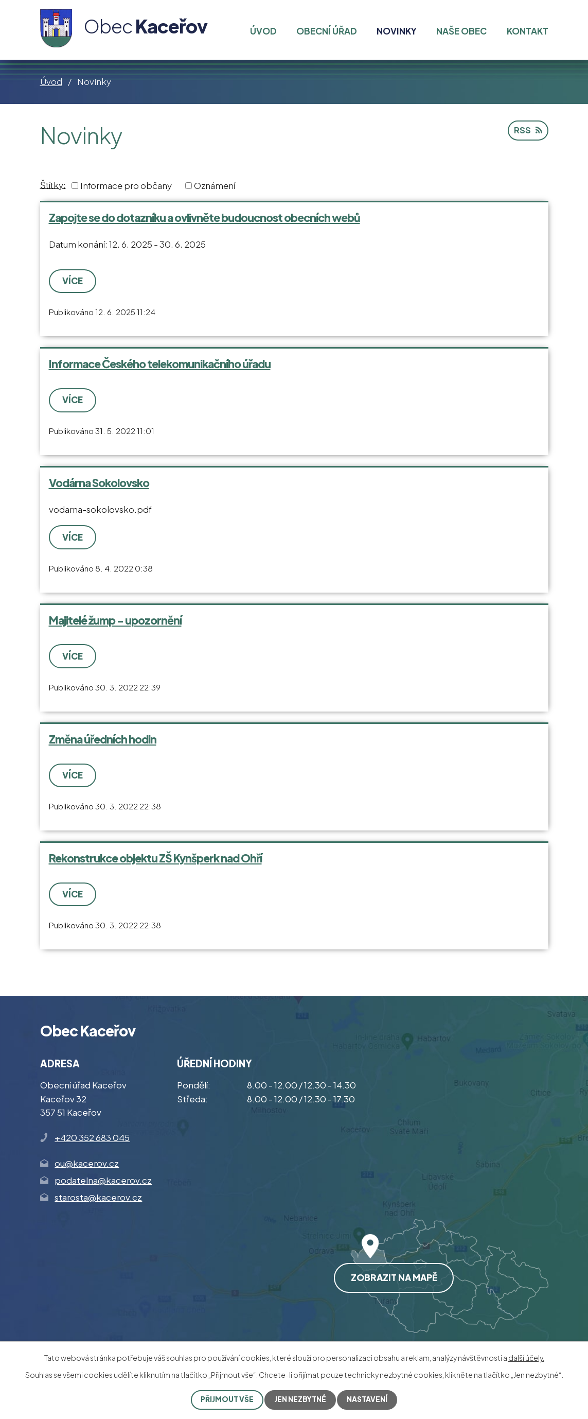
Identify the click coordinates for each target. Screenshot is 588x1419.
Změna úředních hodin (102, 739)
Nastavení (368, 1399)
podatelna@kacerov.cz (103, 1179)
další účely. (526, 1357)
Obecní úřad (326, 31)
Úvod (51, 81)
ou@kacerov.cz (87, 1161)
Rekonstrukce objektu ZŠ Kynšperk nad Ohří (155, 857)
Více (73, 280)
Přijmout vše (227, 1399)
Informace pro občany (126, 185)
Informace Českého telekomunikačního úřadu (160, 364)
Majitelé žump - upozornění (115, 620)
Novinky (397, 31)
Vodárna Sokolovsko (99, 482)
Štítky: (53, 184)
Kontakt (527, 31)
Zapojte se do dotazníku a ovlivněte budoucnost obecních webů (204, 217)
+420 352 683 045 (92, 1136)
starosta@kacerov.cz (98, 1196)
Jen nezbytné (300, 1399)
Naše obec (461, 31)
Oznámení (214, 185)
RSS (527, 131)
